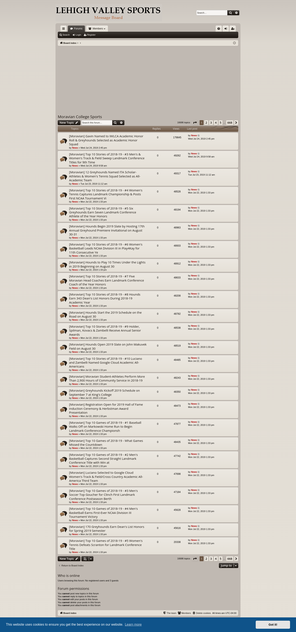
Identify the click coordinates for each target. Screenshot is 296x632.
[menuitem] (219, 29)
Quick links (64, 29)
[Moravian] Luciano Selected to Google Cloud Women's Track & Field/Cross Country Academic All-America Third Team (106, 476)
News (75, 148)
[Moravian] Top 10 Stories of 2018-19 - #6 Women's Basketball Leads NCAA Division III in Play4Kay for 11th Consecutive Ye (105, 248)
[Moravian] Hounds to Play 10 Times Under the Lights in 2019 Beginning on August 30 (107, 264)
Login (78, 35)
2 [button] (206, 123)
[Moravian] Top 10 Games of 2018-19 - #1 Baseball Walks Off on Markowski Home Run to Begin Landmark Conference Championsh (105, 426)
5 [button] (220, 123)
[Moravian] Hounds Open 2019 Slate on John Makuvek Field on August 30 (108, 346)
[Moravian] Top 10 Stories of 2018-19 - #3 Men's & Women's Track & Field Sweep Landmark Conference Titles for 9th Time (107, 158)
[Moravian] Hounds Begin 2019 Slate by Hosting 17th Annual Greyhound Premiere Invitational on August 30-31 (107, 230)
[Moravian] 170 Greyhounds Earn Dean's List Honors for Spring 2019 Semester (106, 529)
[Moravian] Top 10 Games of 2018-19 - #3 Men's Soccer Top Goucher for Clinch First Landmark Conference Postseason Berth (103, 495)
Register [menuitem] (233, 29)
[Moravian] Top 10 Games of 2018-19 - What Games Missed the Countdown (106, 443)
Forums (78, 28)
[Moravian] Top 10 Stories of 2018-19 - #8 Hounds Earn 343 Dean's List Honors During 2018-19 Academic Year (104, 298)
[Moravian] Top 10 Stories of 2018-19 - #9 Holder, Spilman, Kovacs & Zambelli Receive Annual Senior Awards (105, 330)
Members (98, 28)
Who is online (69, 575)
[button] (195, 122)
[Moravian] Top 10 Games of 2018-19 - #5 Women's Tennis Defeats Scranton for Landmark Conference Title (105, 545)
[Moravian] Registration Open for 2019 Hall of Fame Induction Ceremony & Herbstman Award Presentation (106, 408)
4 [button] (216, 123)
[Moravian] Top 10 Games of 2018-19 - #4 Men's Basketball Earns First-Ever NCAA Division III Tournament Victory (103, 512)
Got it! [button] (273, 624)
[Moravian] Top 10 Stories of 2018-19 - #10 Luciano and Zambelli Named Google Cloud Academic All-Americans (105, 362)
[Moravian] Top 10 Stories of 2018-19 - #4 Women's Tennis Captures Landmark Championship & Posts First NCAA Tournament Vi (105, 194)
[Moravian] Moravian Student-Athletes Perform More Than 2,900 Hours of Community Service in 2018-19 (107, 378)
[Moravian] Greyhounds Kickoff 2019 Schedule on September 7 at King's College (104, 392)
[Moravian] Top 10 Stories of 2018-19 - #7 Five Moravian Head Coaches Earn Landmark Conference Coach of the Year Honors (106, 280)
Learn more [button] (133, 624)
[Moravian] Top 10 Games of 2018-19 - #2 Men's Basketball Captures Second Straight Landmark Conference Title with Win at (103, 459)
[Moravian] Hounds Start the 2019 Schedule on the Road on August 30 (105, 314)
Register (91, 35)
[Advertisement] (148, 77)
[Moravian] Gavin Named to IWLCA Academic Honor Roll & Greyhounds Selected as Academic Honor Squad (106, 140)
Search (66, 35)
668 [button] (229, 123)
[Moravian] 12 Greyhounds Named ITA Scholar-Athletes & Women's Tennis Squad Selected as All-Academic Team (104, 176)
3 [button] (211, 123)
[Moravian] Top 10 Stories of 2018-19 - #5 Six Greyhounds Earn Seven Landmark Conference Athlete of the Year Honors (102, 212)
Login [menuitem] (226, 29)
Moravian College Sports (80, 116)
